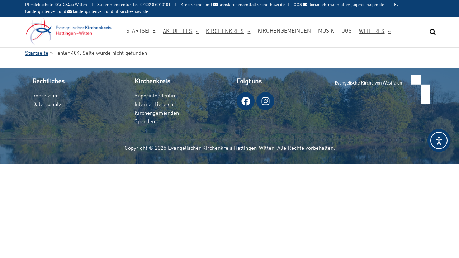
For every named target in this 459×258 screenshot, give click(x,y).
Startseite (141, 31)
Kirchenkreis (225, 31)
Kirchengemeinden (284, 31)
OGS (346, 31)
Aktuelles (177, 31)
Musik (326, 31)
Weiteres (371, 31)
